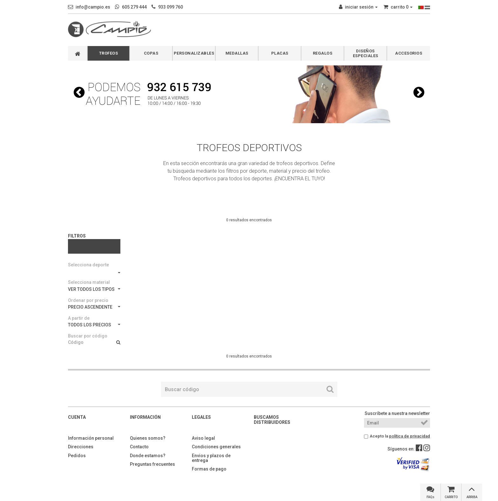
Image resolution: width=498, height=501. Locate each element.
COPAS (151, 53)
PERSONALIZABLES (194, 53)
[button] (79, 92)
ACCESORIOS (408, 53)
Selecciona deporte (88, 264)
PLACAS (279, 53)
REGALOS (323, 53)
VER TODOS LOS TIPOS (94, 289)
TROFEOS (108, 53)
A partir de (79, 318)
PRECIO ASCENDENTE (94, 307)
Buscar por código (87, 335)
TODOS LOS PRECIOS (94, 324)
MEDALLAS (236, 53)
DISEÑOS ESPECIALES (365, 53)
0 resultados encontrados (249, 220)
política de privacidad (409, 436)
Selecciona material (89, 282)
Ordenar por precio (88, 300)
